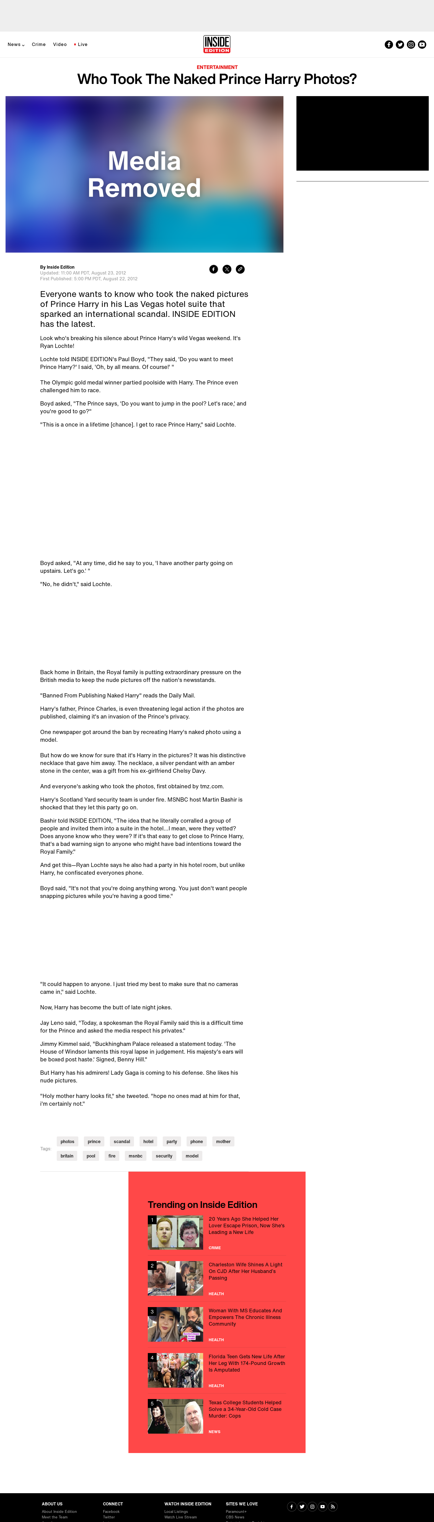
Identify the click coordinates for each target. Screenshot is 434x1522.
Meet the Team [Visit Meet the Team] (55, 1517)
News (14, 44)
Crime (39, 44)
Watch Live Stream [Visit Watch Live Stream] (180, 1517)
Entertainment (217, 67)
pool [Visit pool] (91, 1156)
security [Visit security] (164, 1156)
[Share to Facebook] (214, 270)
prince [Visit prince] (94, 1141)
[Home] (216, 44)
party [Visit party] (172, 1141)
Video (60, 44)
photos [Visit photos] (67, 1141)
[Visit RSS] (333, 1507)
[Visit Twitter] (302, 1507)
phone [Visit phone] (196, 1141)
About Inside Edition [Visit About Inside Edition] (59, 1511)
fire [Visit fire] (111, 1156)
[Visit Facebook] (292, 1507)
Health (216, 1294)
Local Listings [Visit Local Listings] (176, 1511)
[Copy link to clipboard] (240, 270)
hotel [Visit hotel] (148, 1141)
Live (83, 44)
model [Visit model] (192, 1156)
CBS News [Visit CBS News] (235, 1517)
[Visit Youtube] (322, 1507)
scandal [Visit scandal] (122, 1141)
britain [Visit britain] (67, 1156)
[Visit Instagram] (312, 1507)
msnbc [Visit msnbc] (136, 1156)
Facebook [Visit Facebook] (111, 1511)
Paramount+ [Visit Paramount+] (236, 1511)
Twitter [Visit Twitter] (109, 1517)
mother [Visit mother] (223, 1141)
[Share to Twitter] (227, 270)
